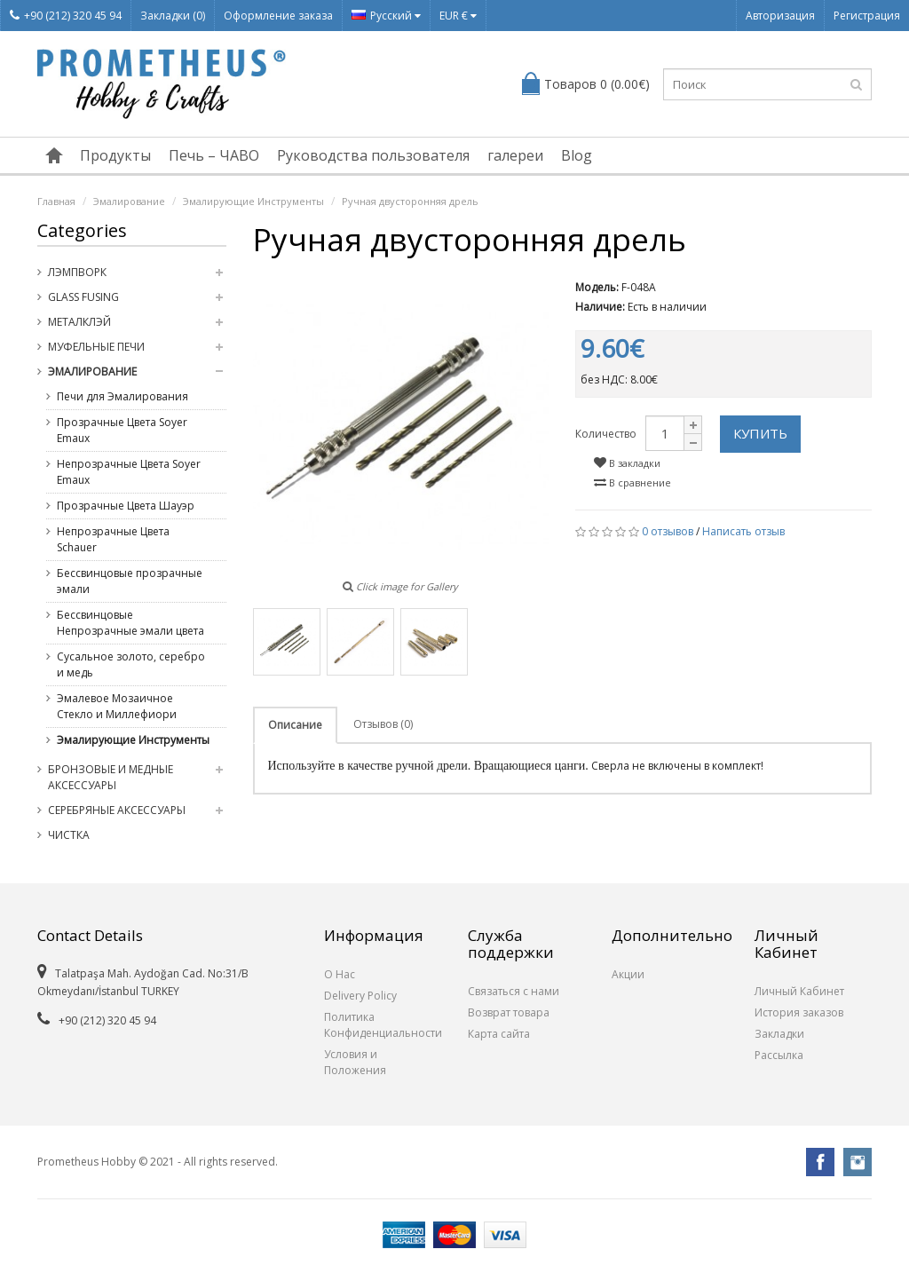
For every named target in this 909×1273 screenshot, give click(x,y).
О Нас (339, 974)
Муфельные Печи (96, 346)
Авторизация (780, 15)
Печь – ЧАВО (214, 155)
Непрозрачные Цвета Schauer (113, 539)
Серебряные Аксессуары (117, 810)
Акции (628, 974)
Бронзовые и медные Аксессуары (110, 777)
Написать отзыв (743, 531)
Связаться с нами (513, 991)
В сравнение (632, 482)
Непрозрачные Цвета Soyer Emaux (129, 471)
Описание (295, 724)
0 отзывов (667, 531)
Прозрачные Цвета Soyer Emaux (122, 430)
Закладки (779, 1033)
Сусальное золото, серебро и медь (131, 664)
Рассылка (779, 1055)
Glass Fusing (83, 296)
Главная (56, 201)
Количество (605, 433)
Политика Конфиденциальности (382, 1024)
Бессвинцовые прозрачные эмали (129, 581)
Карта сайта (499, 1033)
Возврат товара (508, 1012)
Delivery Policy (360, 995)
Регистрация (867, 15)
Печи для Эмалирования (122, 396)
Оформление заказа (278, 15)
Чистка (69, 834)
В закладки (627, 463)
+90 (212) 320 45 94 (66, 15)
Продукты (115, 155)
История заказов (799, 1012)
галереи (515, 155)
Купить (760, 433)
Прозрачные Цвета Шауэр (125, 505)
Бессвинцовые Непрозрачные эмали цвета (130, 622)
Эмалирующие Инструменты (253, 201)
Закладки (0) (172, 15)
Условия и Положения (355, 1062)
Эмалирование (129, 201)
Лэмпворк (77, 272)
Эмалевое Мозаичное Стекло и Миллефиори (117, 706)
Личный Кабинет (799, 991)
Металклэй (79, 321)
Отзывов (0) (383, 723)
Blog (576, 155)
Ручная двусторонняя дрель (410, 201)
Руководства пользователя (373, 155)
